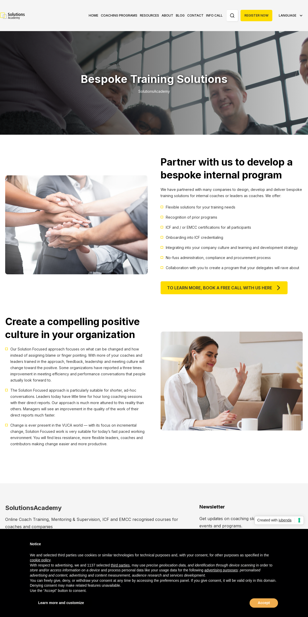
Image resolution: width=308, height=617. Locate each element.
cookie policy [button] (40, 560)
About (167, 15)
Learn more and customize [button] (61, 603)
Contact (195, 15)
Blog (180, 15)
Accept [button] (264, 603)
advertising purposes (221, 570)
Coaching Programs (119, 15)
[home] (13, 16)
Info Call (214, 15)
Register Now (256, 15)
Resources (149, 15)
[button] (119, 15)
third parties (120, 565)
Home (93, 15)
